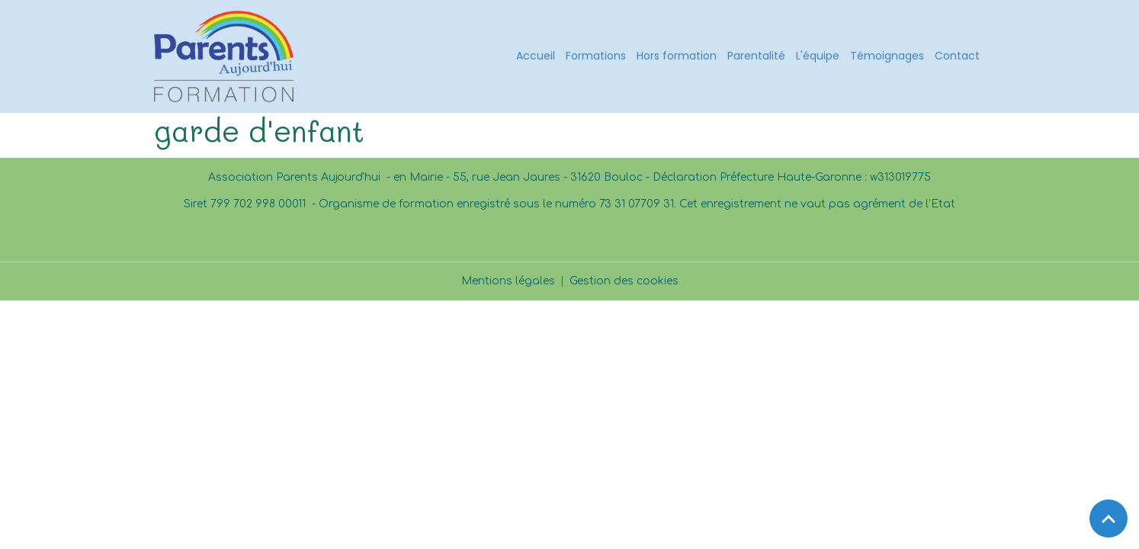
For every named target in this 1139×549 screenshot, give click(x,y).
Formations (596, 55)
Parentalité (756, 55)
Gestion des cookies (624, 281)
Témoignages (887, 55)
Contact (957, 55)
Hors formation (677, 55)
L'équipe (817, 55)
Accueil (535, 55)
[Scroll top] (1108, 518)
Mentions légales (508, 281)
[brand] (226, 56)
